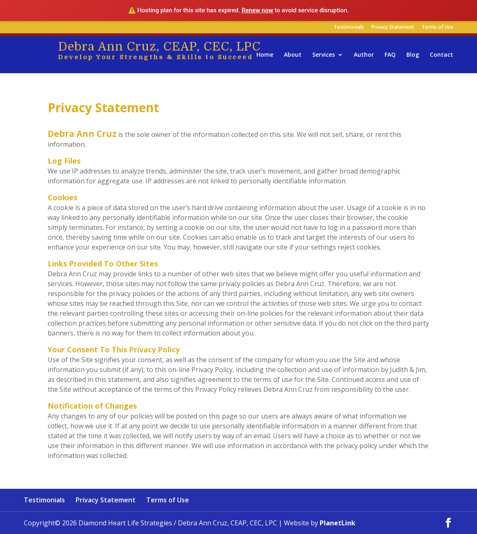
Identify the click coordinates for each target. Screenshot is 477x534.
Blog (412, 55)
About (293, 55)
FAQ (390, 55)
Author (364, 55)
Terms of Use (437, 27)
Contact (441, 55)
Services (323, 55)
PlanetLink (337, 522)
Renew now (257, 10)
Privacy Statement (392, 27)
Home (264, 55)
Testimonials (349, 27)
